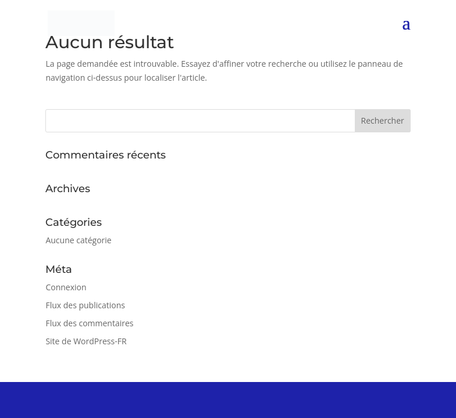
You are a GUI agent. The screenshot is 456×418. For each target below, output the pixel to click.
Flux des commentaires (89, 323)
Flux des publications (85, 305)
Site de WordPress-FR (85, 341)
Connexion (65, 287)
